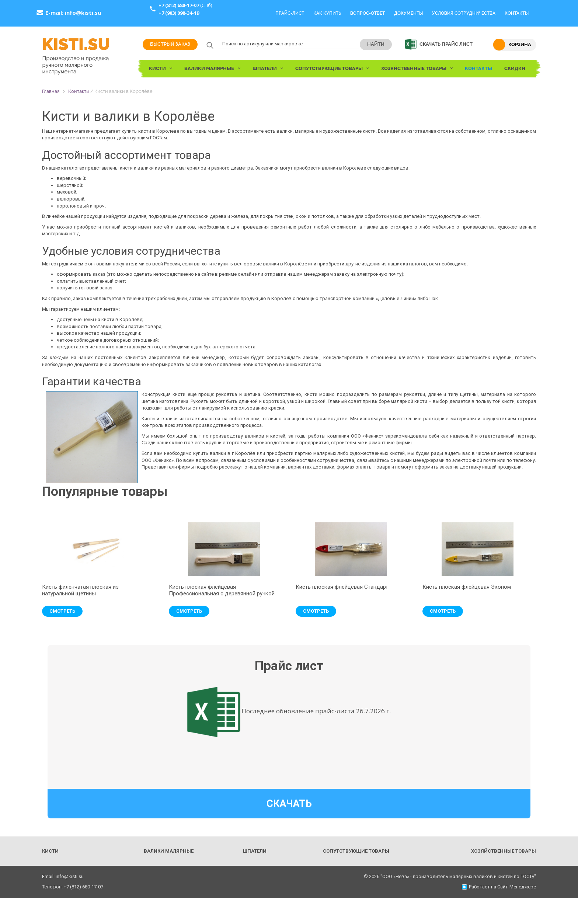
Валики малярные (169, 851)
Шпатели (255, 851)
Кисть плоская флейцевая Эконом (466, 587)
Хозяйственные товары (503, 851)
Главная (50, 91)
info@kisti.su (83, 12)
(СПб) (185, 5)
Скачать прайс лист (446, 44)
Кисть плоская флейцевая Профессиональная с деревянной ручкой (222, 590)
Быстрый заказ (170, 44)
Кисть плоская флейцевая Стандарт (342, 587)
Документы (408, 13)
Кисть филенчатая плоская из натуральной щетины (80, 590)
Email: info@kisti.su (63, 876)
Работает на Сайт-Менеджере (499, 887)
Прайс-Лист (289, 13)
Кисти (50, 851)
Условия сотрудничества (463, 13)
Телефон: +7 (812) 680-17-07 (72, 887)
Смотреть (62, 611)
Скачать (289, 804)
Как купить (327, 13)
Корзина (519, 44)
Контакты (517, 13)
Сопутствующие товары (356, 851)
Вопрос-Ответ (367, 13)
